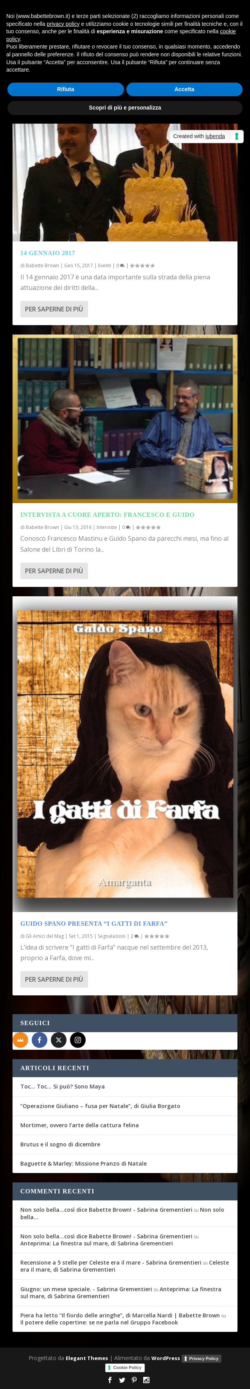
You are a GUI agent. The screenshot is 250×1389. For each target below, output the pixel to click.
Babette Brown (42, 265)
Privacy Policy (204, 1358)
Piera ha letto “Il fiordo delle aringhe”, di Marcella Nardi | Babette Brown (120, 1315)
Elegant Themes (87, 1358)
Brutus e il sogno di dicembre (60, 1144)
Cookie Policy (127, 1367)
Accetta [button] (184, 89)
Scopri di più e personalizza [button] (125, 107)
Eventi (104, 265)
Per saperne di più (54, 309)
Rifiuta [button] (65, 89)
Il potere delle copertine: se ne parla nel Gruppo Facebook (99, 1322)
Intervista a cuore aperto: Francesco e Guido (107, 514)
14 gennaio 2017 (47, 253)
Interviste (107, 527)
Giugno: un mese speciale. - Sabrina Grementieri (86, 1289)
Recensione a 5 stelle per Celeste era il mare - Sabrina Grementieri (110, 1262)
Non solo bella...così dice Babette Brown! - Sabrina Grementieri (106, 1209)
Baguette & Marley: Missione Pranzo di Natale (83, 1163)
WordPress (165, 1358)
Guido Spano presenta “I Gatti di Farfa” (93, 923)
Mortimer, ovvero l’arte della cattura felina (79, 1125)
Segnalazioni (112, 936)
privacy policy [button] (63, 24)
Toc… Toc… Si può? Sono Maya (62, 1086)
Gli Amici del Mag (45, 936)
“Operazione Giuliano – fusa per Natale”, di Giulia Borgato (100, 1106)
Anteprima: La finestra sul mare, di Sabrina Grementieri (96, 1243)
